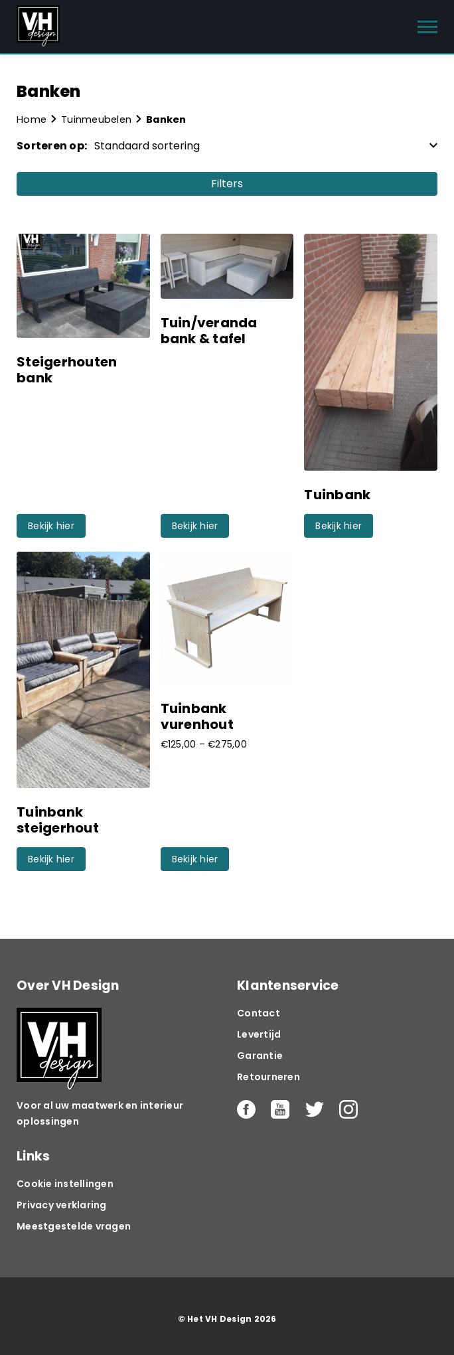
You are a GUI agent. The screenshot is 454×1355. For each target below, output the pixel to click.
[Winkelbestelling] (262, 145)
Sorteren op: (52, 145)
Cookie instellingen (65, 1183)
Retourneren (268, 1076)
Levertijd (259, 1034)
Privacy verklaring (62, 1205)
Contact (258, 1013)
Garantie (260, 1055)
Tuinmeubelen (96, 119)
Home (31, 119)
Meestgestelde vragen (74, 1226)
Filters (227, 183)
